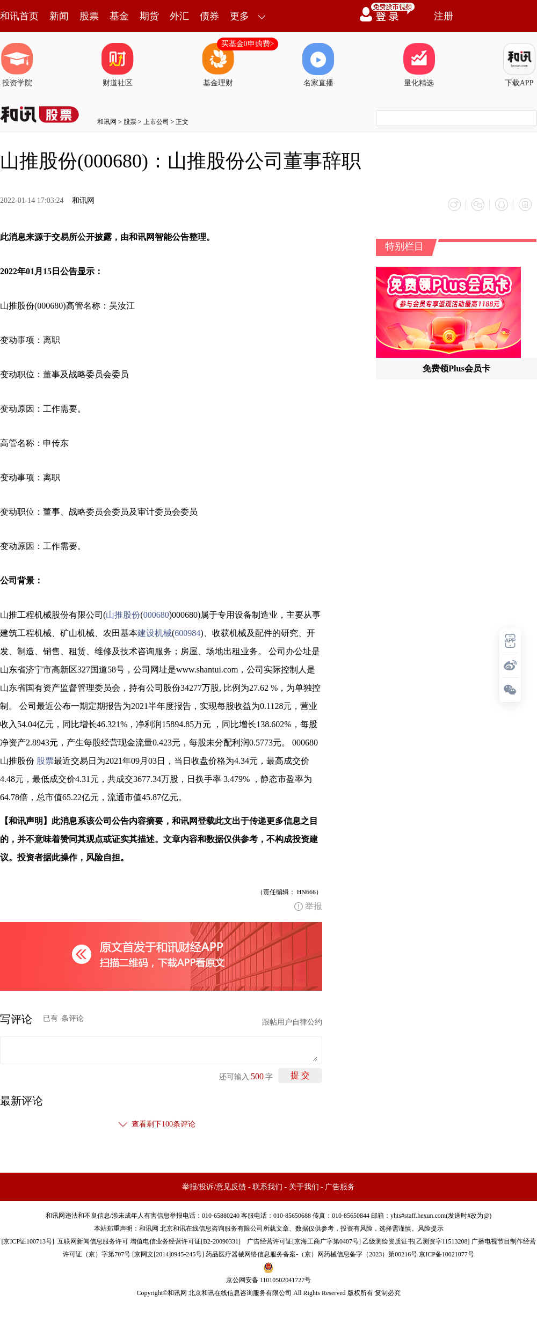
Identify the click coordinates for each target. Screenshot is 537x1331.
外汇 (179, 16)
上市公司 (156, 122)
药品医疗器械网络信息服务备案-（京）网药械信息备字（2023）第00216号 (311, 1254)
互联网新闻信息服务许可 (92, 1241)
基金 (119, 16)
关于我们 (304, 1187)
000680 (156, 614)
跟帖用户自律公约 (292, 1022)
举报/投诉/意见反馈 (214, 1187)
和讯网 (107, 122)
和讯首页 (19, 16)
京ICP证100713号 (27, 1241)
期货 (149, 16)
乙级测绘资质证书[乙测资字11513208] (416, 1241)
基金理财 (218, 65)
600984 (187, 633)
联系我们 (267, 1187)
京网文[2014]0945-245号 (168, 1254)
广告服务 (340, 1187)
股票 (89, 16)
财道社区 (117, 65)
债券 (209, 16)
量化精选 (419, 65)
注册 (443, 16)
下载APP (519, 65)
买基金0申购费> (247, 44)
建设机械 (154, 633)
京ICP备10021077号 (446, 1254)
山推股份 (123, 614)
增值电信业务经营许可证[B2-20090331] (185, 1241)
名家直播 (318, 65)
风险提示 (431, 1228)
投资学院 (17, 65)
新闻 (59, 16)
